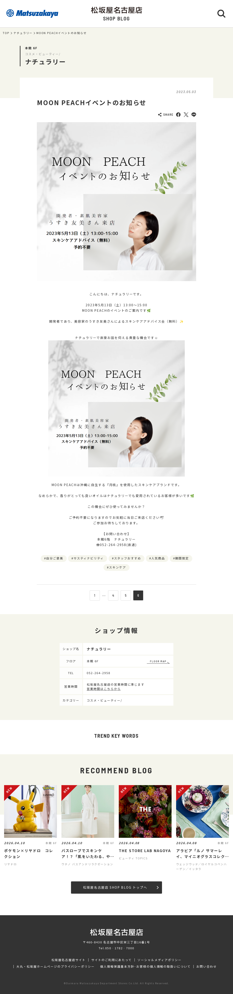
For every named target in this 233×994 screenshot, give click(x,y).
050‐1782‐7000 (119, 948)
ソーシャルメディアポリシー (159, 960)
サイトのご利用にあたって (111, 960)
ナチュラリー (23, 33)
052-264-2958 (98, 673)
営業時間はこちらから (104, 689)
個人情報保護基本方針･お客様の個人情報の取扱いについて (145, 966)
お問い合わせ (206, 966)
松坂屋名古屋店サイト (68, 960)
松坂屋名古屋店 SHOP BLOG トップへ (120, 887)
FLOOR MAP (158, 661)
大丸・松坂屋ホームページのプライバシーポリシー (55, 966)
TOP (6, 33)
